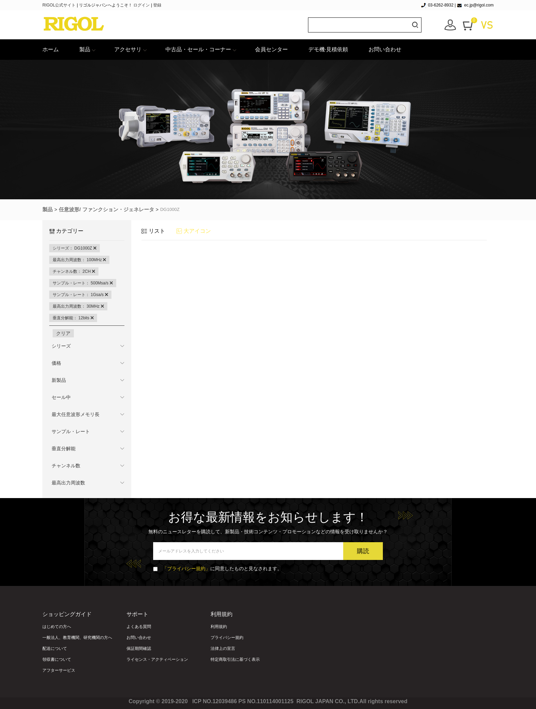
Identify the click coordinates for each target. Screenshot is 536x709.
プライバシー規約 (227, 637)
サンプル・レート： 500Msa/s (83, 283)
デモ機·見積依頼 (328, 49)
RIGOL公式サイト (59, 5)
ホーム (50, 49)
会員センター (271, 49)
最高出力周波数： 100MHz (79, 259)
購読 (363, 551)
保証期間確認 (138, 648)
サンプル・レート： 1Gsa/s (80, 294)
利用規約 (219, 626)
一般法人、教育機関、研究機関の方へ (77, 637)
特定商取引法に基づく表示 (235, 659)
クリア (63, 333)
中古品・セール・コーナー (198, 49)
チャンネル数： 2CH (74, 271)
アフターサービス (58, 670)
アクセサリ (128, 49)
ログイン (141, 5)
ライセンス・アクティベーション (157, 659)
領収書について (56, 659)
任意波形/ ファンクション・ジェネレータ (106, 209)
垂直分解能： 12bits (73, 318)
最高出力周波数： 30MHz (78, 306)
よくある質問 (138, 626)
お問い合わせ (384, 49)
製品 (84, 49)
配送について (54, 648)
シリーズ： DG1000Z (74, 248)
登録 (157, 5)
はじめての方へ (56, 626)
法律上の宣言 (223, 648)
